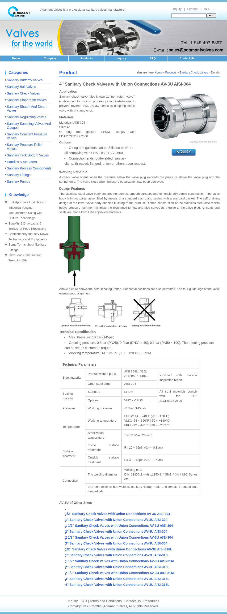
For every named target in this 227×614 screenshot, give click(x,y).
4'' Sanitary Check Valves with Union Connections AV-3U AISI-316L (117, 585)
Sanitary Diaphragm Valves (27, 100)
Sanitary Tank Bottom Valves (28, 155)
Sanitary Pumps (18, 181)
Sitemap (192, 9)
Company (50, 58)
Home (16, 58)
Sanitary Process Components (29, 168)
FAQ (153, 58)
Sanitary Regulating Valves (26, 117)
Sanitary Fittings (18, 175)
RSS (207, 9)
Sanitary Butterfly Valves (24, 80)
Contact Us (187, 58)
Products (86, 58)
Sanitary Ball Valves (21, 87)
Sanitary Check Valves (23, 93)
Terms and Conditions (106, 601)
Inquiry (177, 9)
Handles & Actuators (22, 162)
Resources (151, 601)
